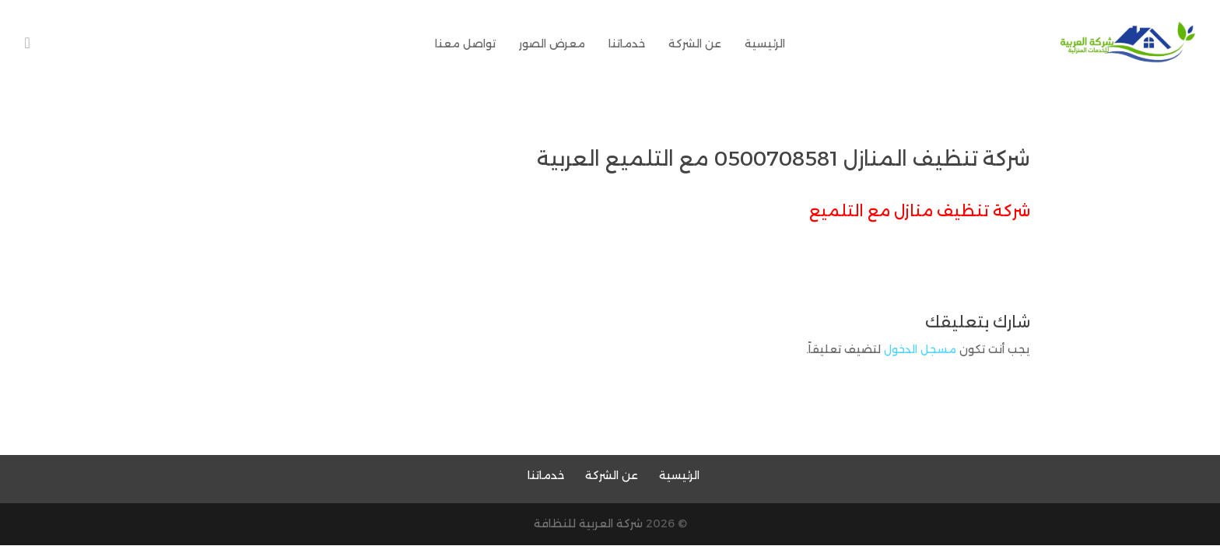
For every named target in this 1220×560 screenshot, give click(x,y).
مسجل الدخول (920, 349)
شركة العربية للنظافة (588, 523)
